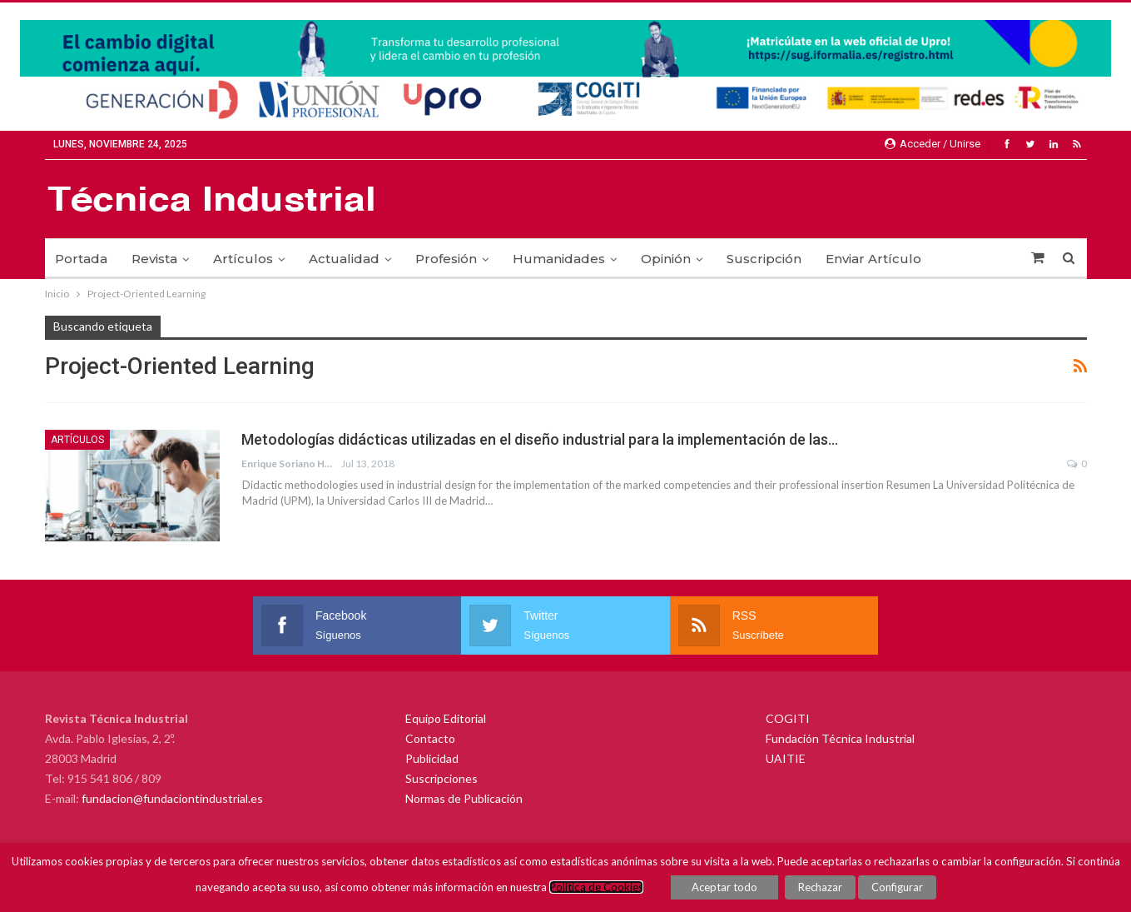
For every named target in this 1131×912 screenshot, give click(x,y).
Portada (81, 259)
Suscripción (764, 259)
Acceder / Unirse (932, 143)
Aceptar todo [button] (724, 887)
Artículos (243, 259)
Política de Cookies (596, 887)
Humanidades (559, 259)
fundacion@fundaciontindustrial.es (172, 798)
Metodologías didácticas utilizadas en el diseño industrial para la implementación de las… (539, 439)
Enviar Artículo (873, 259)
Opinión (666, 259)
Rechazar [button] (820, 887)
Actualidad (344, 259)
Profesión (446, 259)
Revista (154, 259)
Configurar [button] (897, 887)
